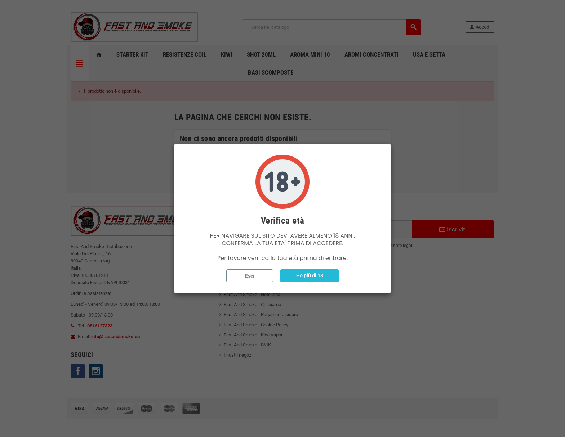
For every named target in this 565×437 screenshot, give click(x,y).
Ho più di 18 (309, 275)
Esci (249, 276)
